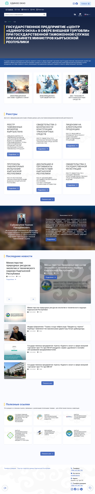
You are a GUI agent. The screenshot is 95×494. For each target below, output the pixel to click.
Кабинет (85, 3)
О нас (17, 9)
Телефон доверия (10, 468)
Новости (25, 9)
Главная (9, 9)
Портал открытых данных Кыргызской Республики (33, 468)
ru (87, 14)
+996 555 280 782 (77, 470)
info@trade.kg (75, 475)
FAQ (32, 9)
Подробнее (13, 154)
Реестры (40, 9)
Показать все (47, 199)
